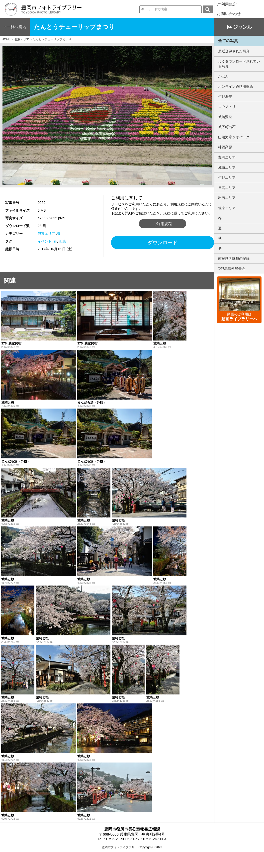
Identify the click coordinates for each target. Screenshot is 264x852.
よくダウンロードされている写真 (239, 63)
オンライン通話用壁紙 (235, 86)
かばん (223, 76)
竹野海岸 (225, 96)
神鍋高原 (225, 147)
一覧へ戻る (16, 27)
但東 (62, 241)
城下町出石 (227, 127)
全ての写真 (228, 41)
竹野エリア (227, 177)
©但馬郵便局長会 (231, 268)
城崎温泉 (225, 117)
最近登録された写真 (234, 51)
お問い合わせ (229, 13)
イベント (45, 241)
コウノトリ (227, 107)
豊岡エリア (227, 157)
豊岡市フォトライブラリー (120, 847)
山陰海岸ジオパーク (234, 137)
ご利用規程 (162, 224)
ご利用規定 (227, 4)
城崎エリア (227, 168)
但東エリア (46, 234)
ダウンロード (162, 242)
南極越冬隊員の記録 (234, 258)
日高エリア (227, 188)
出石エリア (227, 198)
